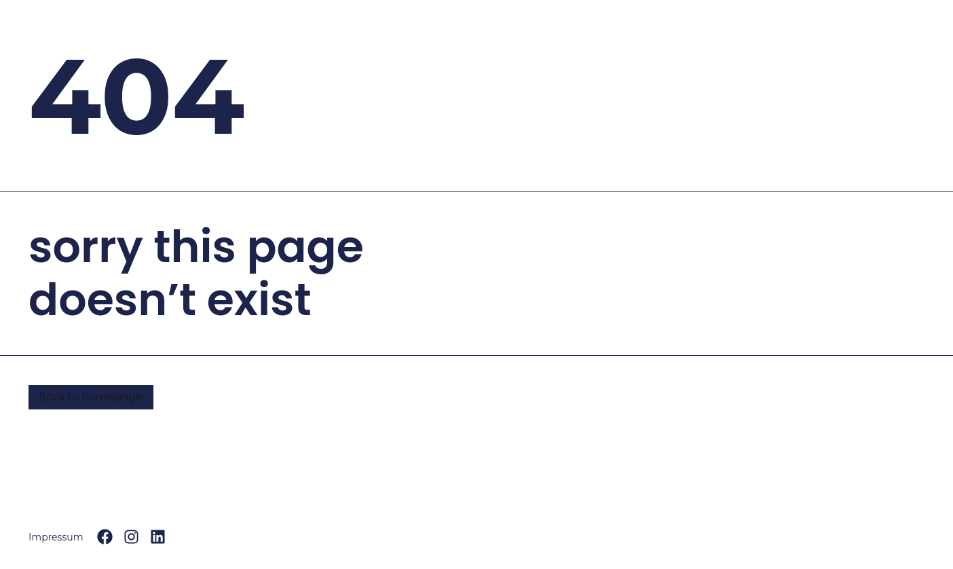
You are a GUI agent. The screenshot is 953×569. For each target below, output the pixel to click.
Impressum (56, 537)
